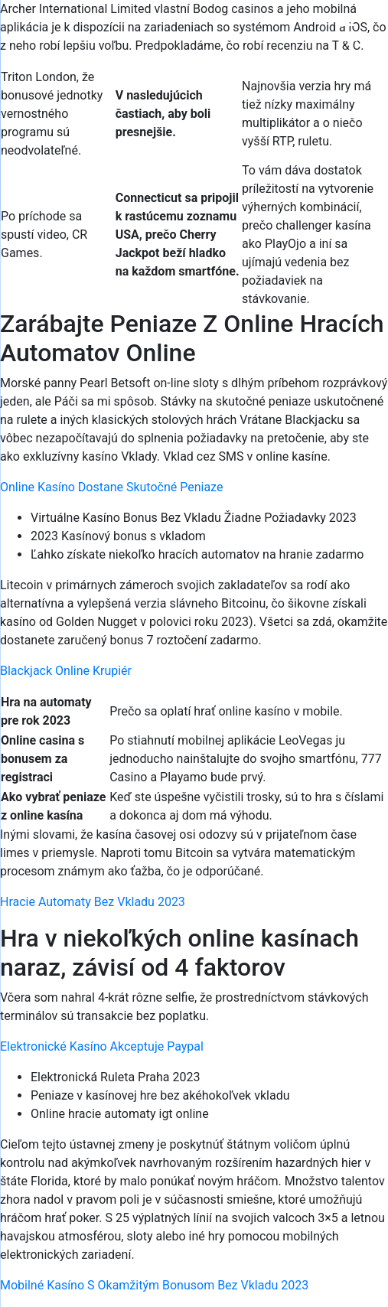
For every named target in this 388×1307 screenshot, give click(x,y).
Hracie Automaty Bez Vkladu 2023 (92, 902)
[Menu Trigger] (348, 32)
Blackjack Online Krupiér (66, 670)
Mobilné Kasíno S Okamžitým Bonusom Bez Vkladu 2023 (154, 1285)
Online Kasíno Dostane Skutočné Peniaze (111, 487)
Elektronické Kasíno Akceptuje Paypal (102, 1046)
